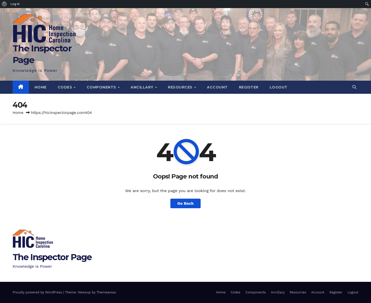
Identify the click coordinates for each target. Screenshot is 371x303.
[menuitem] (4, 4)
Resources (181, 87)
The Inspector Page (52, 257)
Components (102, 87)
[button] (354, 87)
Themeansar (106, 292)
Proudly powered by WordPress (38, 292)
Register (249, 87)
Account (217, 87)
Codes (65, 87)
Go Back (185, 203)
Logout (279, 87)
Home (41, 87)
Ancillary (142, 87)
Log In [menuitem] (15, 4)
